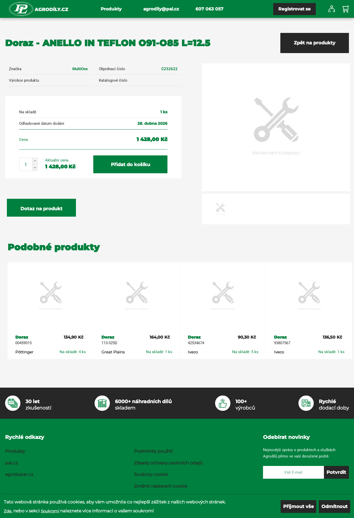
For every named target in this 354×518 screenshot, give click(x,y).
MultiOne (80, 69)
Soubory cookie (151, 474)
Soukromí (50, 511)
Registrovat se (294, 8)
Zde (7, 511)
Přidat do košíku (130, 164)
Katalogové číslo (113, 80)
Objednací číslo (112, 69)
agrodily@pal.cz (161, 8)
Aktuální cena (56, 160)
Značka (15, 69)
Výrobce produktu (24, 80)
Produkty (111, 8)
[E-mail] (293, 472)
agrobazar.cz (19, 474)
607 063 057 (209, 8)
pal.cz (11, 462)
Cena (23, 139)
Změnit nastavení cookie (160, 486)
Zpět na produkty (314, 43)
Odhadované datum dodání (41, 123)
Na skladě (27, 112)
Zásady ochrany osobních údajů (168, 462)
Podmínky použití (153, 451)
